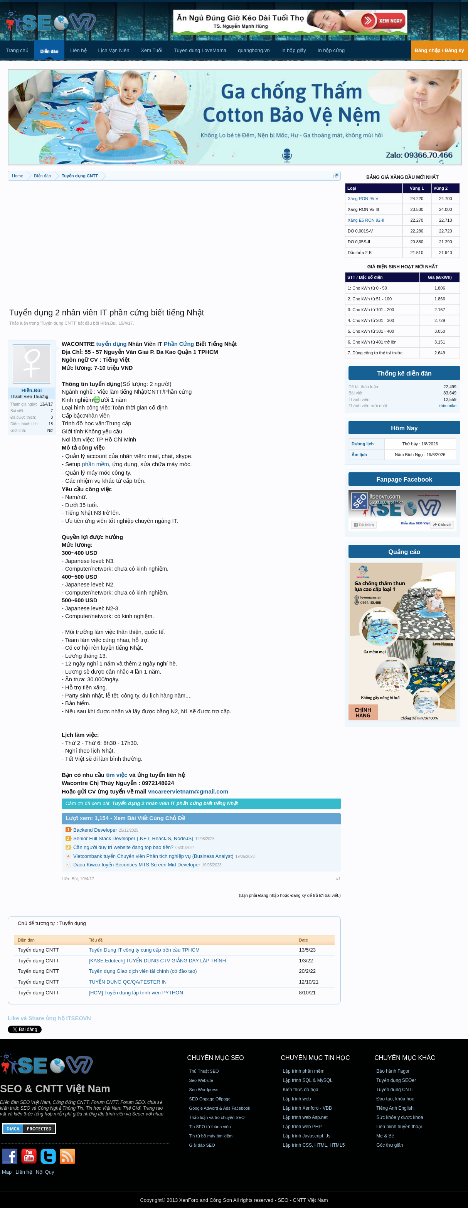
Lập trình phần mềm (303, 1071)
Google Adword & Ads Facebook (219, 1108)
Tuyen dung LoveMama (200, 50)
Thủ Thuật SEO (204, 1071)
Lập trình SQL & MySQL (307, 1080)
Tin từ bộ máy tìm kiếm (211, 1136)
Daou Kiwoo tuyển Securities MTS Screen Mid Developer (136, 865)
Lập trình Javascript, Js (306, 1136)
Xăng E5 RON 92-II (366, 220)
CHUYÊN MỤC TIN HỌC (315, 1058)
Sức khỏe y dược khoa (399, 1117)
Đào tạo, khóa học (395, 1099)
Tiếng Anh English (395, 1108)
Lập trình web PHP (302, 1126)
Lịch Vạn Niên (114, 50)
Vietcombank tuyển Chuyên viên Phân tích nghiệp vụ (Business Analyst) (153, 856)
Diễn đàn (49, 51)
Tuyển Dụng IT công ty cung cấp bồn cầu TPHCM (144, 950)
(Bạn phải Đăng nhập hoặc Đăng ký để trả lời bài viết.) (290, 895)
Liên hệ (78, 50)
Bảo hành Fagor (392, 1071)
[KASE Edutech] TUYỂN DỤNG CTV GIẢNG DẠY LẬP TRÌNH (157, 961)
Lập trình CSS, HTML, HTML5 (314, 1145)
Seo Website (201, 1080)
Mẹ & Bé (385, 1136)
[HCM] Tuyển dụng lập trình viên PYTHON (136, 993)
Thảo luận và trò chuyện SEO (217, 1117)
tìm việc (117, 775)
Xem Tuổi (151, 50)
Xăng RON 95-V (363, 198)
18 (51, 424)
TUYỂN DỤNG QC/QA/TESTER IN (128, 982)
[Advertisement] (174, 241)
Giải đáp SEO (202, 1145)
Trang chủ (17, 50)
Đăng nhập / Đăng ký (439, 50)
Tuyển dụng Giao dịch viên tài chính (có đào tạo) (143, 971)
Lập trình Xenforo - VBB (307, 1108)
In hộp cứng (331, 50)
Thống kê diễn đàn (404, 373)
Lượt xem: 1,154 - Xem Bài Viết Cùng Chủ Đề (125, 818)
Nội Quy (45, 1172)
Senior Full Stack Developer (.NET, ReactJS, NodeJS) (133, 838)
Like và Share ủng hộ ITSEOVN (49, 1018)
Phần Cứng (179, 344)
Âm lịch (359, 454)
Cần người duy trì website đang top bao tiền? (123, 847)
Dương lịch (363, 443)
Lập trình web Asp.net (305, 1117)
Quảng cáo (405, 552)
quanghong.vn (253, 50)
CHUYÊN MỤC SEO (215, 1058)
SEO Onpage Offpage (210, 1099)
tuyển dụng (111, 344)
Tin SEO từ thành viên (210, 1126)
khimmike (447, 405)
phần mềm (95, 464)
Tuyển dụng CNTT (58, 323)
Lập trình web (297, 1099)
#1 (338, 878)
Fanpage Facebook (405, 479)
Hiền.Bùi (108, 323)
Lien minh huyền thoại (399, 1126)
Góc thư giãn (389, 1145)
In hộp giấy (293, 50)
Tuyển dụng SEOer (396, 1080)
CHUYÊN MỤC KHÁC (404, 1058)
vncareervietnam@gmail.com (188, 791)
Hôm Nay (404, 428)
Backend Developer (95, 830)
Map (7, 1172)
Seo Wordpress (204, 1089)
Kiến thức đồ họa (300, 1089)
